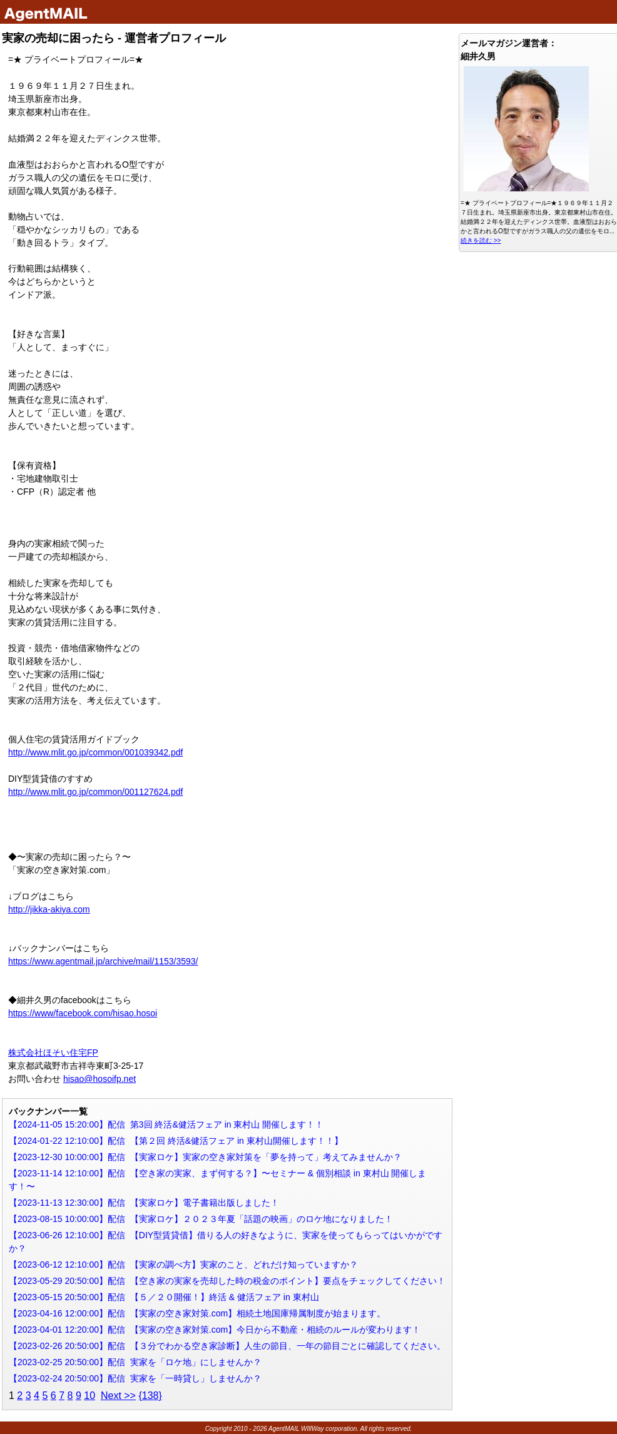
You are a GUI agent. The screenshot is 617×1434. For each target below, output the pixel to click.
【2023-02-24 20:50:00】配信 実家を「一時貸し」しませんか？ (135, 1378)
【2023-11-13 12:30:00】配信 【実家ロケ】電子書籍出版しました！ (144, 1203)
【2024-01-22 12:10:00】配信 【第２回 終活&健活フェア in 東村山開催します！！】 (176, 1141)
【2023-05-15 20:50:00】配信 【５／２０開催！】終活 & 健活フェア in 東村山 (164, 1297)
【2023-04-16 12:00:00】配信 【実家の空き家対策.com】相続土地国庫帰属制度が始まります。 (197, 1313)
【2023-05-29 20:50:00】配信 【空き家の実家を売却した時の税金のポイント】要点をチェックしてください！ (227, 1281)
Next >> (118, 1395)
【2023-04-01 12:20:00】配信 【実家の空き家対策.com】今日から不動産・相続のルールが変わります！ (215, 1330)
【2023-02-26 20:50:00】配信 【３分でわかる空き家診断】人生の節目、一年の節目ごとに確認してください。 (227, 1346)
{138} (149, 1395)
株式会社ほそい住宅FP (53, 1053)
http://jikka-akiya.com (49, 909)
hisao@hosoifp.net (99, 1079)
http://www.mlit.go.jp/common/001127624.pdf (95, 792)
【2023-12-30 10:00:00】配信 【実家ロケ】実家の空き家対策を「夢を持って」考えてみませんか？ (205, 1157)
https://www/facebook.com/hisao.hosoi (82, 1013)
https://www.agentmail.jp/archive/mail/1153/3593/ (103, 961)
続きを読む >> (481, 240)
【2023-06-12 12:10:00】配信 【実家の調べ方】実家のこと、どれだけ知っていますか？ (183, 1265)
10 (89, 1395)
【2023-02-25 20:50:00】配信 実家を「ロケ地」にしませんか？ (135, 1362)
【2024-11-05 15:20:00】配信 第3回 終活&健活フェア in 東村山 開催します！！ (166, 1124)
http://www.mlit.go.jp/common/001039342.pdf (95, 752)
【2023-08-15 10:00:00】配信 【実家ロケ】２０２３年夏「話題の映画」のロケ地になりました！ (201, 1219)
